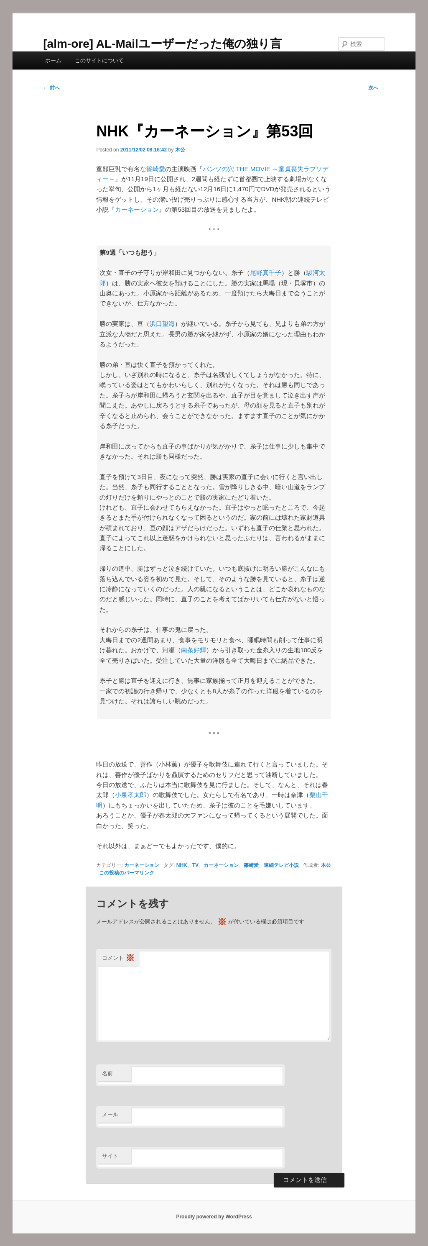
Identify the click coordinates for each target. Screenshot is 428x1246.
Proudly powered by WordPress (214, 1217)
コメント (118, 958)
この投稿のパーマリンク (126, 873)
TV (195, 865)
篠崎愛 (155, 168)
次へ (376, 88)
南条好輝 (193, 650)
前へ (51, 88)
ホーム (53, 60)
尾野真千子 (265, 272)
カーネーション (137, 209)
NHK (181, 865)
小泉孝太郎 (130, 794)
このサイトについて (99, 60)
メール (110, 1114)
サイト (110, 1156)
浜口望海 (162, 323)
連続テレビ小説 (281, 865)
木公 (180, 150)
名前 (107, 1073)
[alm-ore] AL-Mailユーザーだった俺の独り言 (162, 43)
